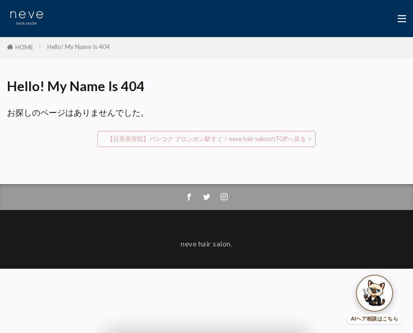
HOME (24, 47)
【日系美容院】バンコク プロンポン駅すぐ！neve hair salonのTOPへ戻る (206, 138)
